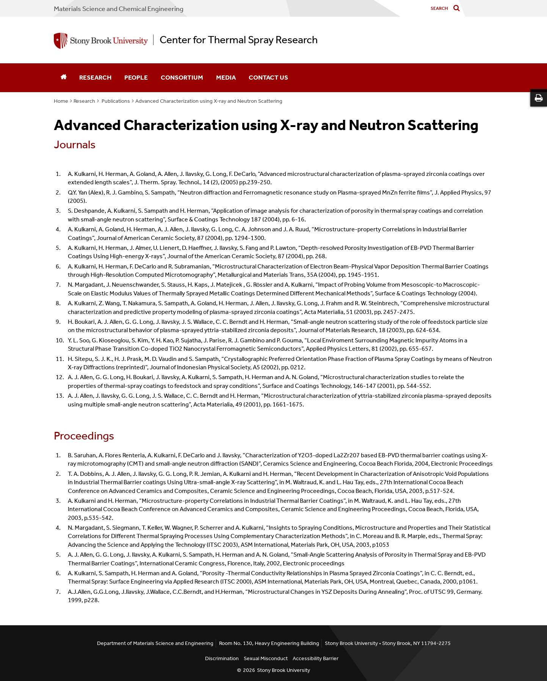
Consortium (182, 77)
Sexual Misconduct (266, 658)
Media (226, 77)
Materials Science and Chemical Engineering (118, 9)
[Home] (63, 77)
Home (61, 101)
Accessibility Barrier (316, 658)
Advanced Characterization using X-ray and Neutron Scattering (208, 101)
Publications (115, 101)
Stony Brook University (283, 670)
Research (95, 77)
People (136, 77)
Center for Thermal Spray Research (239, 40)
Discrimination (222, 658)
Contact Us (268, 77)
